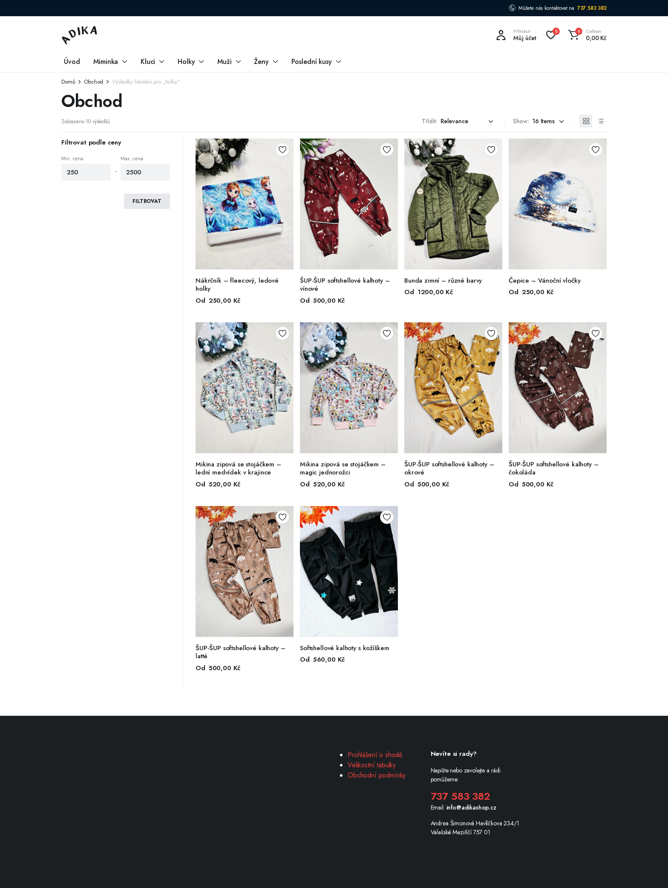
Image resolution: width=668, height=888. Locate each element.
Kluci (148, 62)
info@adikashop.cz (471, 807)
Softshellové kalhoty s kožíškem (344, 648)
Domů (68, 81)
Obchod (93, 81)
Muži (224, 62)
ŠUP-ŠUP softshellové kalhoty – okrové (449, 468)
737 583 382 (592, 8)
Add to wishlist (282, 149)
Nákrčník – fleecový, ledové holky (237, 285)
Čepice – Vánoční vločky (545, 280)
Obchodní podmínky (377, 775)
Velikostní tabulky (372, 765)
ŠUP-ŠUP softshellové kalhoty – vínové (345, 285)
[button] (586, 35)
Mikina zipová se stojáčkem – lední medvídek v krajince (238, 468)
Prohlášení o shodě (375, 755)
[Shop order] (468, 121)
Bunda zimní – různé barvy (443, 280)
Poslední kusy (311, 62)
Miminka (105, 62)
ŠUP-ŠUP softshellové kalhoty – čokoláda (554, 468)
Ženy (261, 62)
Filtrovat (146, 201)
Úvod (72, 62)
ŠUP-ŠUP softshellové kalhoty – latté (240, 652)
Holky (186, 62)
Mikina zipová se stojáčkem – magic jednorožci (343, 468)
